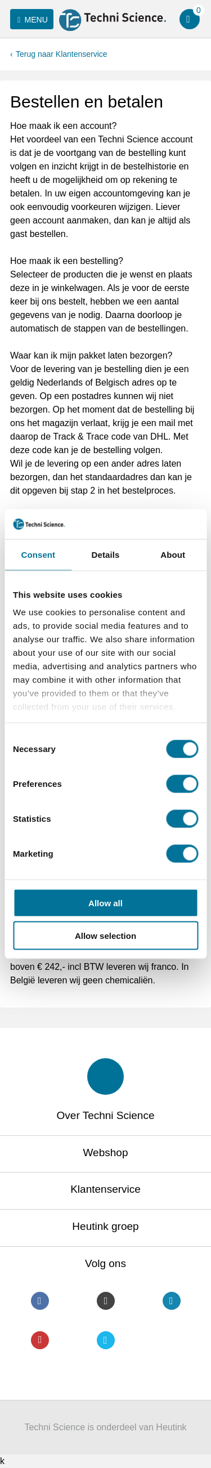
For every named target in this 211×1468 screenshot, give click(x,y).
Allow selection (105, 936)
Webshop (105, 1152)
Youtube (40, 1340)
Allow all (105, 902)
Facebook (40, 1301)
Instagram (106, 1301)
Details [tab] (106, 554)
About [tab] (172, 554)
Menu (31, 19)
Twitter (106, 1340)
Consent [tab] (38, 554)
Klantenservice (105, 1189)
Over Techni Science (106, 1115)
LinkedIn (172, 1301)
